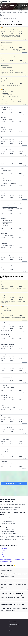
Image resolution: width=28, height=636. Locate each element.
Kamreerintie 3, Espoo (7, 377)
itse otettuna (12, 517)
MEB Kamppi (5, 78)
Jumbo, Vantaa (5, 439)
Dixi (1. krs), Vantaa (6, 295)
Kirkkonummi (5, 556)
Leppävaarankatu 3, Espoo (8, 397)
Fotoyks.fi (4, 89)
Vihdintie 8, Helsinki (6, 44)
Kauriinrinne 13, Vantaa (7, 346)
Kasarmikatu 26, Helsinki (7, 160)
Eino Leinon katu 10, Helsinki (8, 57)
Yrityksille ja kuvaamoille (14, 624)
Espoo (3, 552)
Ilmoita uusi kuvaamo (24, 273)
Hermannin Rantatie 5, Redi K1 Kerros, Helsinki (12, 208)
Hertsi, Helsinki (5, 223)
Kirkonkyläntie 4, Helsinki (7, 235)
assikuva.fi (5, 2)
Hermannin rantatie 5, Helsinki (9, 183)
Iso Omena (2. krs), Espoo (7, 312)
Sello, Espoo (5, 283)
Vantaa (3, 550)
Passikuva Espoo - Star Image (8, 281)
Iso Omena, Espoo (6, 438)
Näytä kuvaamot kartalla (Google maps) (14, 483)
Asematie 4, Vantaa (6, 366)
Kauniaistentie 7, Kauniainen (8, 407)
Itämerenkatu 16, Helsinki (7, 149)
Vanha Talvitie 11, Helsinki (8, 266)
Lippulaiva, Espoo (6, 453)
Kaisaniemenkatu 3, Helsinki (8, 245)
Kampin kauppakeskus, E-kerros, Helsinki (11, 29)
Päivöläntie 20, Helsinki (7, 129)
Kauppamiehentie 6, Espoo (8, 427)
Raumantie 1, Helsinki (7, 180)
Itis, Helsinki (5, 93)
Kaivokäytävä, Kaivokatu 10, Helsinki (10, 96)
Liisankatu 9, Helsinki (6, 170)
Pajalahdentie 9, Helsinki (7, 193)
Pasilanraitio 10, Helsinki (7, 91)
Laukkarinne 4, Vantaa (7, 324)
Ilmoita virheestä (24, 39)
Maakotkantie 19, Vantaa (7, 463)
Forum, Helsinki (5, 205)
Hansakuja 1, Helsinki (7, 67)
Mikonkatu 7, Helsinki (7, 255)
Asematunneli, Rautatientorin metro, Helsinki (12, 203)
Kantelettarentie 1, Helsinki (8, 182)
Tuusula (4, 554)
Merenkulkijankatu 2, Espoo (8, 356)
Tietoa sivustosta (12, 621)
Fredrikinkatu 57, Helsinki (7, 94)
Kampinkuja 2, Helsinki (7, 80)
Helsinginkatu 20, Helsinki (7, 109)
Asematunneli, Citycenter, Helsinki (9, 207)
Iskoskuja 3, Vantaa (6, 417)
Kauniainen (4, 548)
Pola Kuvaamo (5, 65)
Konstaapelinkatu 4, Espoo (8, 387)
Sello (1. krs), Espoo (6, 308)
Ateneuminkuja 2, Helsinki (8, 220)
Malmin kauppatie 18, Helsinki (8, 139)
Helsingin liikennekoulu (7, 42)
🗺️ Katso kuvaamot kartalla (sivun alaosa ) (9, 21)
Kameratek (4, 55)
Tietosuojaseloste (12, 626)
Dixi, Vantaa (5, 451)
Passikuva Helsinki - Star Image (9, 27)
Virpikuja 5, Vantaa (6, 336)
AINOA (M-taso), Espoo (7, 310)
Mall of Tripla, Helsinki (7, 210)
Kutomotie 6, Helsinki (7, 119)
